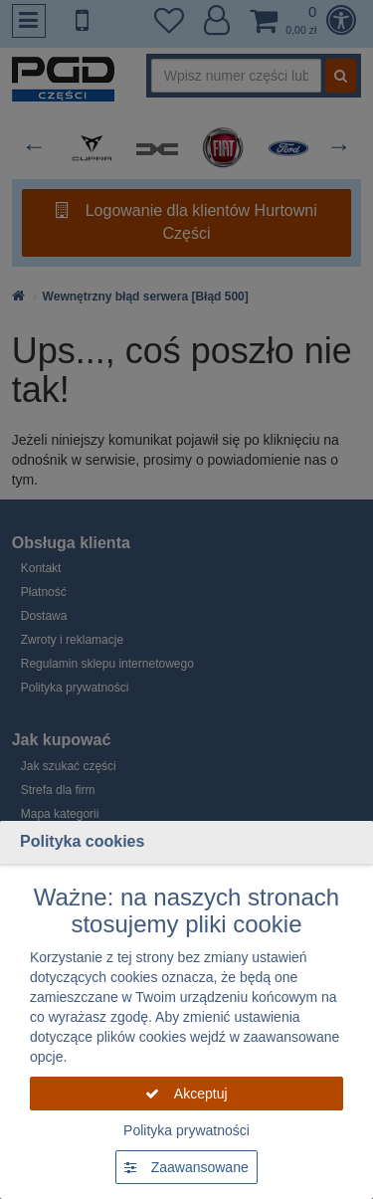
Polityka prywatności (186, 1130)
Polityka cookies (82, 841)
